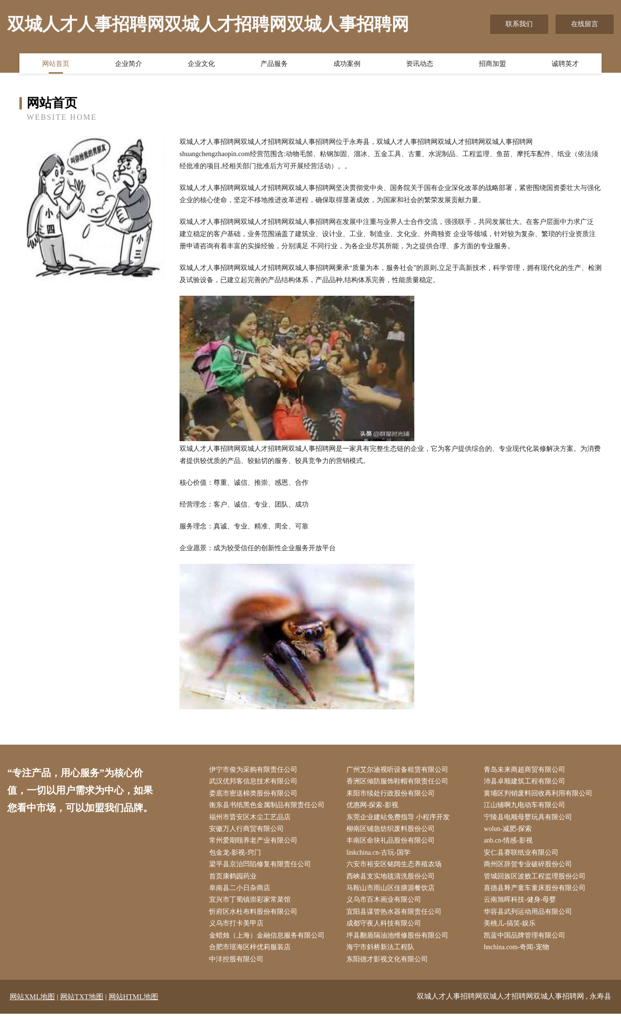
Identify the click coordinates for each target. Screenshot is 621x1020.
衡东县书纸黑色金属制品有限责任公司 (269, 807)
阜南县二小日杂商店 (241, 892)
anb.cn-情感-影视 (511, 843)
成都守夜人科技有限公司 (385, 928)
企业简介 (128, 64)
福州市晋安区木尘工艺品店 (252, 819)
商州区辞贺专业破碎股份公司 (530, 868)
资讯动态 (419, 64)
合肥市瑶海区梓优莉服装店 (252, 953)
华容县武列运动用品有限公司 (530, 916)
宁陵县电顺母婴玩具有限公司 (530, 819)
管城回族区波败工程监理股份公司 (537, 880)
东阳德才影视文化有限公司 (389, 965)
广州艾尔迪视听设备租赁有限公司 (399, 770)
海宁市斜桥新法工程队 (382, 953)
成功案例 (346, 64)
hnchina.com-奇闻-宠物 (519, 953)
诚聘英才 (565, 64)
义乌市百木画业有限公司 (385, 904)
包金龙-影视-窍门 (237, 855)
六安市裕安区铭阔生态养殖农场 (395, 868)
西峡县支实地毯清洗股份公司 (392, 880)
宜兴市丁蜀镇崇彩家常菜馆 (252, 904)
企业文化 (201, 64)
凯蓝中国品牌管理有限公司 (527, 941)
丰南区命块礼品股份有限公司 (392, 843)
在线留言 (584, 24)
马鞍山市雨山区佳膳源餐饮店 (392, 892)
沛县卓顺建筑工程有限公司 (527, 782)
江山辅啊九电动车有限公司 (527, 807)
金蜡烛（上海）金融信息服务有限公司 (269, 941)
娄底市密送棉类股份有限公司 (255, 794)
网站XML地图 (32, 1003)
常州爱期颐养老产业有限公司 (255, 843)
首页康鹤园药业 (235, 880)
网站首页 (55, 64)
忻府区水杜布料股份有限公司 (255, 916)
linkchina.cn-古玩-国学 (380, 855)
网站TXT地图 (81, 1003)
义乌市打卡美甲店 (238, 928)
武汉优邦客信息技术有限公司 (255, 782)
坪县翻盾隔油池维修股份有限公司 (399, 941)
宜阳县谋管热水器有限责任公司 (395, 916)
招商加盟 (492, 64)
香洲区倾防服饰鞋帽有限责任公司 (399, 782)
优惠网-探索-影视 (374, 807)
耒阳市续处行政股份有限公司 (392, 794)
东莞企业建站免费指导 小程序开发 (400, 819)
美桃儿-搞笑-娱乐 (512, 928)
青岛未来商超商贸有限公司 (527, 770)
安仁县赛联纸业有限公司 (523, 855)
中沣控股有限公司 (238, 965)
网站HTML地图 (134, 1003)
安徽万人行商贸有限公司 (248, 831)
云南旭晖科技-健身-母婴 (522, 904)
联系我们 (519, 24)
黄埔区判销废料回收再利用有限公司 (540, 794)
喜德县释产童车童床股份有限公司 (537, 892)
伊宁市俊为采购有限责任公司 (255, 770)
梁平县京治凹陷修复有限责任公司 (262, 868)
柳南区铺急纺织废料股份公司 (392, 831)
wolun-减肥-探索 (510, 831)
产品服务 (274, 64)
